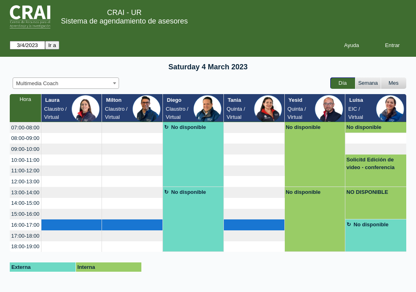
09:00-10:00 (25, 149)
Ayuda (351, 45)
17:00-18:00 (25, 236)
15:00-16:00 (25, 214)
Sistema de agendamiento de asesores (124, 21)
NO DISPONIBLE (367, 192)
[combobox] (66, 83)
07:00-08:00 (25, 128)
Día (342, 83)
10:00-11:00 (25, 160)
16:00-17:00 (25, 225)
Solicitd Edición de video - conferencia (370, 164)
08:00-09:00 (25, 138)
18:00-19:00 (25, 246)
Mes (394, 83)
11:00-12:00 (25, 170)
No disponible (188, 127)
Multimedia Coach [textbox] (37, 83)
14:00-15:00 (25, 203)
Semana (368, 83)
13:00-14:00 (25, 192)
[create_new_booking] (71, 127)
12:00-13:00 (25, 181)
